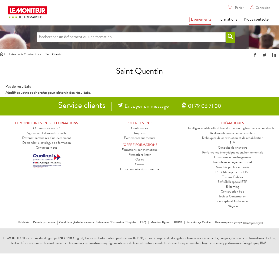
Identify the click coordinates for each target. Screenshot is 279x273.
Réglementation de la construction (232, 133)
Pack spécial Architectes (232, 201)
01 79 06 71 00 (204, 107)
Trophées (140, 133)
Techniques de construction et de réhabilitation (232, 138)
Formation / (118, 222)
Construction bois (232, 192)
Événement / (103, 222)
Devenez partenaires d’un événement (46, 138)
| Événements (200, 20)
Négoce (232, 206)
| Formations (227, 20)
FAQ (143, 222)
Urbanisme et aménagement (232, 157)
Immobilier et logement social (232, 162)
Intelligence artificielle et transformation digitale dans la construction (232, 128)
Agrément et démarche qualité (47, 133)
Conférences (139, 128)
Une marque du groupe (229, 222)
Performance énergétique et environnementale (232, 153)
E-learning (232, 187)
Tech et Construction (232, 196)
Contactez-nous (46, 148)
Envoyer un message (146, 107)
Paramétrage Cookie (198, 222)
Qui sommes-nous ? (46, 128)
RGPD (178, 222)
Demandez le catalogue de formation (46, 143)
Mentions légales (160, 222)
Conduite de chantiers (232, 148)
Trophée (131, 222)
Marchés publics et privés (232, 167)
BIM (232, 143)
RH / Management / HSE (232, 172)
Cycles (139, 160)
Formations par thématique (139, 150)
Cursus (139, 164)
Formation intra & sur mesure (139, 169)
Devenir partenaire (44, 222)
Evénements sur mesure (139, 138)
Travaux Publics (232, 177)
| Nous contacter (256, 20)
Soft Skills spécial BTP (232, 182)
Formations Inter (140, 155)
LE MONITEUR (14, 238)
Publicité (23, 222)
